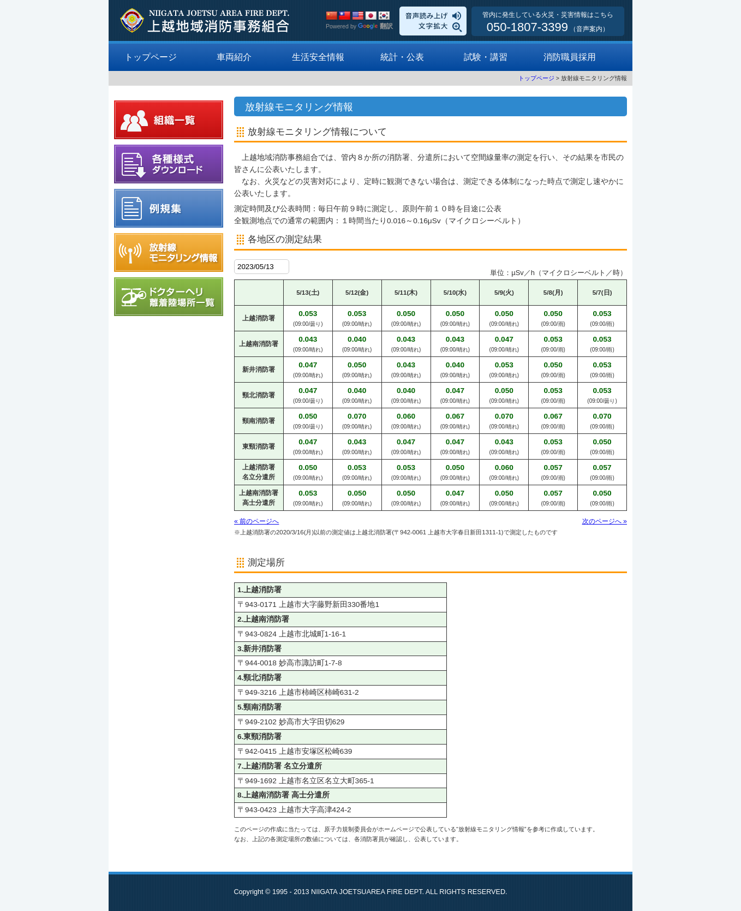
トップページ (150, 57)
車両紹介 (234, 57)
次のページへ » (604, 521)
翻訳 (375, 26)
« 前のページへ (256, 521)
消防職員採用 (569, 57)
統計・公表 (402, 57)
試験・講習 (485, 57)
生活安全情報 (318, 57)
